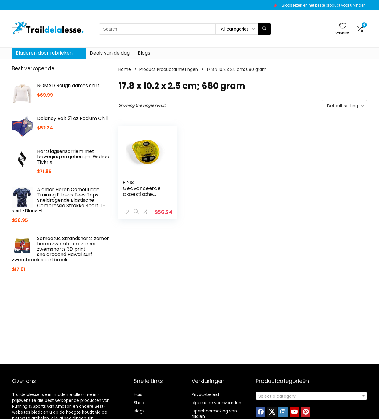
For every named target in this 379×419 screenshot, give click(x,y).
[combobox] (311, 396)
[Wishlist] (342, 26)
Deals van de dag (110, 52)
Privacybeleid (205, 394)
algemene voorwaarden (216, 403)
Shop (139, 403)
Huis (138, 394)
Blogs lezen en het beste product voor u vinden (324, 5)
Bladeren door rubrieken (44, 52)
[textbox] (311, 396)
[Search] (264, 29)
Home (124, 69)
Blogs (144, 52)
